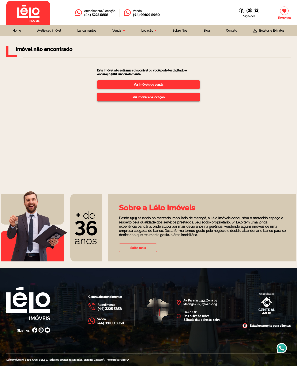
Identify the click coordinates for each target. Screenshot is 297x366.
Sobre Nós (180, 30)
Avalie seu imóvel (49, 30)
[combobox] (118, 30)
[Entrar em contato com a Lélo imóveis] (95, 13)
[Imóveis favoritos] (284, 13)
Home (17, 30)
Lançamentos (86, 30)
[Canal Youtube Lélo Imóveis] (47, 330)
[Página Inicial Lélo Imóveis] (28, 304)
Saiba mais (138, 248)
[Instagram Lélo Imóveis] (249, 10)
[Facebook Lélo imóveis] (241, 10)
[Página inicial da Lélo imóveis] (28, 13)
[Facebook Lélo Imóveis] (34, 330)
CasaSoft (99, 359)
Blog (206, 30)
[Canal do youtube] (256, 10)
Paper (124, 359)
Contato (231, 30)
